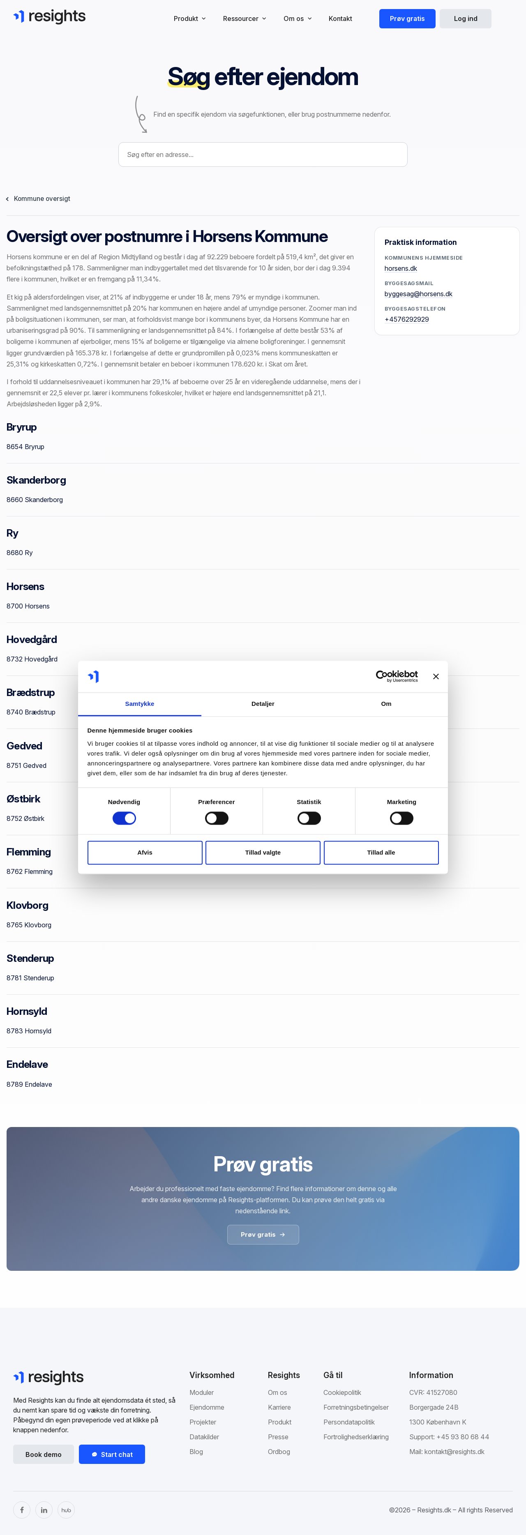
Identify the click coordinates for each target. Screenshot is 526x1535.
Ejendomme (206, 1407)
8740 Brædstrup (31, 712)
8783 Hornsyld (29, 1031)
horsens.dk (401, 268)
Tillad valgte (263, 852)
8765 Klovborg (29, 925)
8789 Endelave (29, 1084)
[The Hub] (66, 1510)
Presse (278, 1437)
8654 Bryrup (25, 447)
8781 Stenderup (30, 978)
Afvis (144, 852)
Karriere (279, 1407)
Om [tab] (386, 703)
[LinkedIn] (44, 1510)
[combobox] (263, 154)
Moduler (201, 1392)
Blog (196, 1451)
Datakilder (204, 1437)
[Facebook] (21, 1510)
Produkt (279, 1422)
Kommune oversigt (42, 199)
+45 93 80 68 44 (462, 1437)
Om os (277, 1392)
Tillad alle (381, 852)
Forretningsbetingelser (356, 1407)
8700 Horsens (28, 606)
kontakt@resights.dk (454, 1451)
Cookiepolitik (342, 1392)
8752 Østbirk (25, 818)
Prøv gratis (407, 18)
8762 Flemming (30, 871)
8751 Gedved (26, 765)
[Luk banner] (436, 677)
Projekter (202, 1422)
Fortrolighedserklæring (356, 1437)
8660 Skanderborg (35, 500)
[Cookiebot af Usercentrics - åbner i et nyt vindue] (382, 677)
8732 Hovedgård (32, 659)
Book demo (43, 1454)
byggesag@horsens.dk (418, 294)
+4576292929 (407, 319)
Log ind (466, 18)
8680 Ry (20, 553)
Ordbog (279, 1451)
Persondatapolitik (349, 1422)
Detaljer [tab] (263, 703)
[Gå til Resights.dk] (49, 17)
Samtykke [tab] (140, 703)
